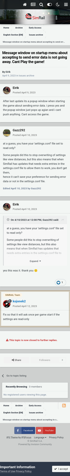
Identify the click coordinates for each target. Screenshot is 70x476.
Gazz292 (19, 130)
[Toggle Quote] (8, 219)
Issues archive (26, 75)
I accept (61, 469)
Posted (24, 92)
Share (16, 360)
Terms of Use (7, 471)
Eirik (8, 71)
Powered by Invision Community (35, 444)
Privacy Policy (56, 437)
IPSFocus (26, 437)
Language (40, 437)
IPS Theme (12, 437)
